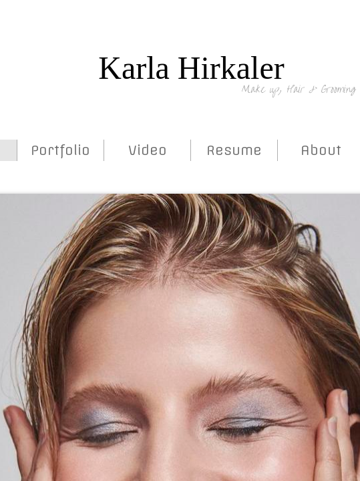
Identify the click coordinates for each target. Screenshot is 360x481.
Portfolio (60, 150)
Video (147, 150)
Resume (234, 150)
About (321, 150)
